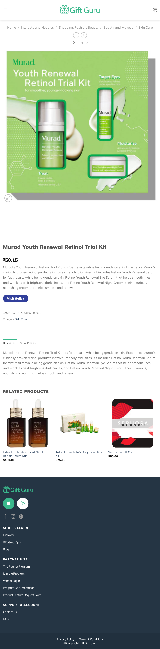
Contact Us (10, 612)
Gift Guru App (12, 542)
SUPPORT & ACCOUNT (21, 605)
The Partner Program (16, 566)
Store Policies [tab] (28, 343)
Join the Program (13, 573)
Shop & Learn (15, 528)
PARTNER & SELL (17, 559)
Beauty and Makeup (118, 27)
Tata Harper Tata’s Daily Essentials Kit (79, 454)
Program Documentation (19, 588)
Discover (8, 535)
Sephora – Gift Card (121, 452)
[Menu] (5, 10)
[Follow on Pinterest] (21, 516)
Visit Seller (15, 298)
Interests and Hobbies (37, 27)
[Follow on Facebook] (5, 516)
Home (11, 27)
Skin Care (146, 27)
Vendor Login (11, 581)
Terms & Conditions (91, 639)
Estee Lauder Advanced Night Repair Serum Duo (23, 454)
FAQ (6, 619)
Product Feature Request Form (22, 595)
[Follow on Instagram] (13, 516)
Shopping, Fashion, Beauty (79, 27)
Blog (6, 549)
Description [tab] (10, 343)
